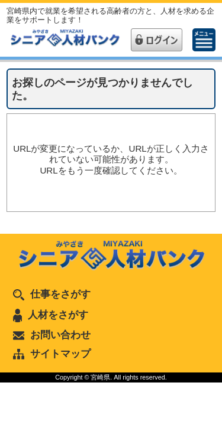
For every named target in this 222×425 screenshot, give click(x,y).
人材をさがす (50, 315)
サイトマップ (52, 353)
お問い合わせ (52, 335)
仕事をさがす (52, 294)
